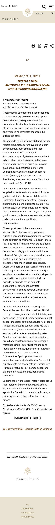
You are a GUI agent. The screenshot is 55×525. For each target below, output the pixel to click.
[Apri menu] (51, 6)
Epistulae (7, 19)
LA (27, 59)
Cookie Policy (27, 513)
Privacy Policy (27, 517)
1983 (16, 19)
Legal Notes (27, 509)
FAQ (27, 504)
